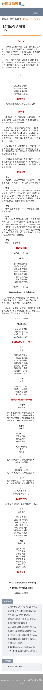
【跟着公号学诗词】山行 (31, 19)
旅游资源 (18, 19)
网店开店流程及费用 (15, 666)
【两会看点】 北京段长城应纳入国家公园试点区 (25, 651)
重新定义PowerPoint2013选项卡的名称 (21, 647)
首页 (11, 19)
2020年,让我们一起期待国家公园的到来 (22, 611)
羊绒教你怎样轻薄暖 (15, 643)
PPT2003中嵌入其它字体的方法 (19, 615)
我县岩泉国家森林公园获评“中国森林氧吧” (23, 639)
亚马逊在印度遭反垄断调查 (17, 623)
